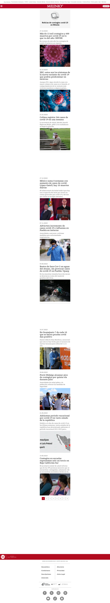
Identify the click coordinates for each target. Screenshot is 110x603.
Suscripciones (46, 574)
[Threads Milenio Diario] (65, 593)
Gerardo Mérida (41, 2)
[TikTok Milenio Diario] (55, 598)
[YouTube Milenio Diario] (48, 598)
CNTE (26, 2)
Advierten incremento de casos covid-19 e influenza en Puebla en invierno (54, 228)
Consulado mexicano (76, 2)
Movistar (104, 2)
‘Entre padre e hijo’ (96, 2)
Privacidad (60, 570)
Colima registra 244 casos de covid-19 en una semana (54, 118)
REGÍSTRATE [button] (106, 6)
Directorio (60, 567)
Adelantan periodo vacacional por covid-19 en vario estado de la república (55, 418)
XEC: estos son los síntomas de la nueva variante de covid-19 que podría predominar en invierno (55, 75)
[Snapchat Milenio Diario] (62, 598)
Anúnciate (45, 578)
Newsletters (46, 567)
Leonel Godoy (32, 2)
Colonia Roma (86, 2)
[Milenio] (55, 6)
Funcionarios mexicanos (17, 2)
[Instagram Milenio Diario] (58, 593)
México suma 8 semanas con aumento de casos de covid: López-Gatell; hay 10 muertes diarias (54, 184)
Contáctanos (46, 570)
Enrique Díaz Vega (65, 2)
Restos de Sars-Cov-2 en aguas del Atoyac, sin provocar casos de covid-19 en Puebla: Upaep (55, 268)
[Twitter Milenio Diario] (52, 593)
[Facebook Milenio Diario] (45, 593)
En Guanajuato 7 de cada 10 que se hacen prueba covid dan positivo (53, 334)
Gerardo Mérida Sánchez (52, 2)
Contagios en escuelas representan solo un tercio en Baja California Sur (54, 460)
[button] (1, 6)
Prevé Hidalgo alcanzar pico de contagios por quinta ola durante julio (54, 377)
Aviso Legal (61, 574)
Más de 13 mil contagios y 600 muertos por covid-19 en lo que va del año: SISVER (54, 35)
